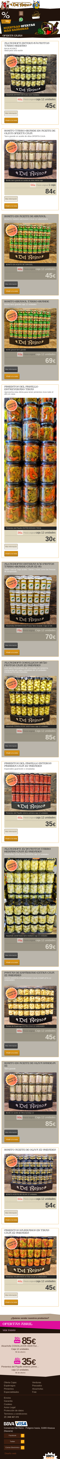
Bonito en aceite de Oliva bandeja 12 (30, 1064)
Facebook (12, 1435)
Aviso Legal (9, 1407)
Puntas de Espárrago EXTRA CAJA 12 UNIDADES (29, 973)
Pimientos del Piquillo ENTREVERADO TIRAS (21, 387)
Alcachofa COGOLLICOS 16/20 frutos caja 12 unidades (25, 663)
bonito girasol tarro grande (26, 301)
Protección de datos (14, 1410)
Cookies (8, 1404)
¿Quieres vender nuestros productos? (30, 1318)
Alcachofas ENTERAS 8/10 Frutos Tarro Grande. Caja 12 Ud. (29, 565)
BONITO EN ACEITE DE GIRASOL (25, 216)
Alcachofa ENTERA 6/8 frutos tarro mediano (26, 44)
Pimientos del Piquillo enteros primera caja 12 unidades (27, 764)
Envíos (7, 1398)
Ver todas (9, 1330)
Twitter (12, 1441)
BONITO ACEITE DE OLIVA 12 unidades (30, 1149)
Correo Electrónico (12, 1447)
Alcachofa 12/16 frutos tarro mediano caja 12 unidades (27, 850)
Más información (11, 113)
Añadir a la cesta (11, 120)
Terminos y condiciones (15, 1414)
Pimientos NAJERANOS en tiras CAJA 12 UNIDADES (26, 1231)
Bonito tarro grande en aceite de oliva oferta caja (29, 131)
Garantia (8, 1401)
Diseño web (10, 1453)
